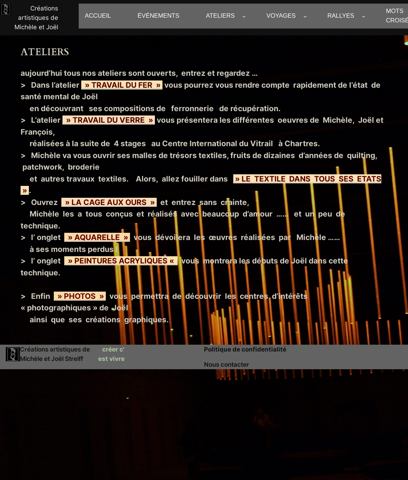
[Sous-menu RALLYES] (363, 16)
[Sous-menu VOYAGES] (305, 16)
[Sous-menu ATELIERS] (244, 16)
